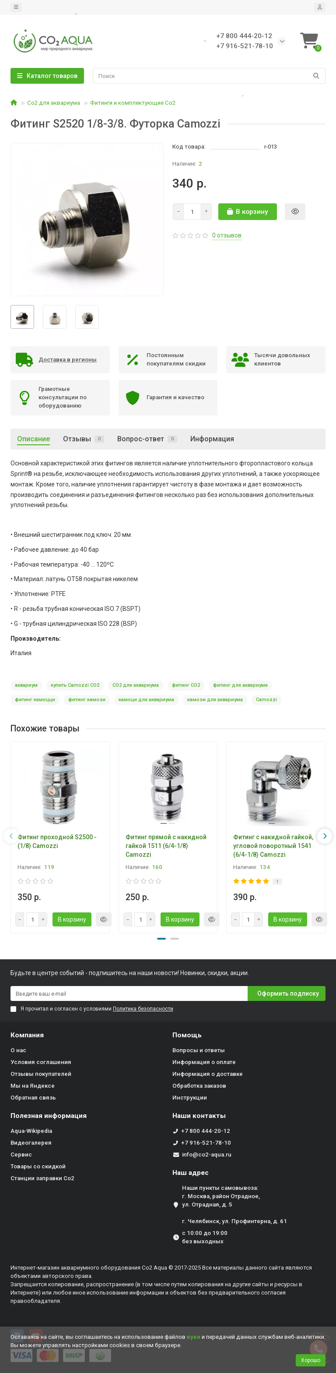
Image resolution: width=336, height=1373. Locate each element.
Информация (212, 439)
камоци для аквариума (146, 699)
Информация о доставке (207, 1074)
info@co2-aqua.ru (206, 1154)
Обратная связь (33, 1097)
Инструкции (189, 1097)
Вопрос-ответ (147, 439)
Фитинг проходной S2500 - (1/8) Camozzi (57, 841)
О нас (18, 1050)
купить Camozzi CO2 (75, 685)
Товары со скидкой (38, 1166)
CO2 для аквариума (135, 685)
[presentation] (11, 836)
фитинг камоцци (35, 699)
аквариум (26, 685)
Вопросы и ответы (198, 1050)
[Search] (209, 76)
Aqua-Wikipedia (31, 1131)
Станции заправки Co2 (42, 1178)
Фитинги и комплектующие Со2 (132, 102)
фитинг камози (86, 699)
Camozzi (266, 699)
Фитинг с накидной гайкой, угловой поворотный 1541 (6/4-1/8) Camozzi (273, 846)
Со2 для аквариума (53, 102)
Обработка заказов (199, 1085)
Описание (33, 439)
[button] (161, 939)
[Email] (129, 993)
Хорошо (310, 1360)
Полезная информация (48, 1116)
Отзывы (83, 439)
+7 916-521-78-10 (206, 1142)
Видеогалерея (31, 1142)
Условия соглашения (40, 1062)
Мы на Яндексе (32, 1085)
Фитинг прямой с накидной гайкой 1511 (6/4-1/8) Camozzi (166, 846)
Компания (27, 1035)
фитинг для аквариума (240, 685)
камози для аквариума (215, 699)
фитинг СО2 (186, 685)
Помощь (187, 1035)
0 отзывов (227, 235)
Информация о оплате (204, 1062)
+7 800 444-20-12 (205, 1131)
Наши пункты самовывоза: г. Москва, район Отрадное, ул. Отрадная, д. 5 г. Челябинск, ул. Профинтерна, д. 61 (234, 1204)
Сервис (21, 1154)
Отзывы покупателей (40, 1074)
